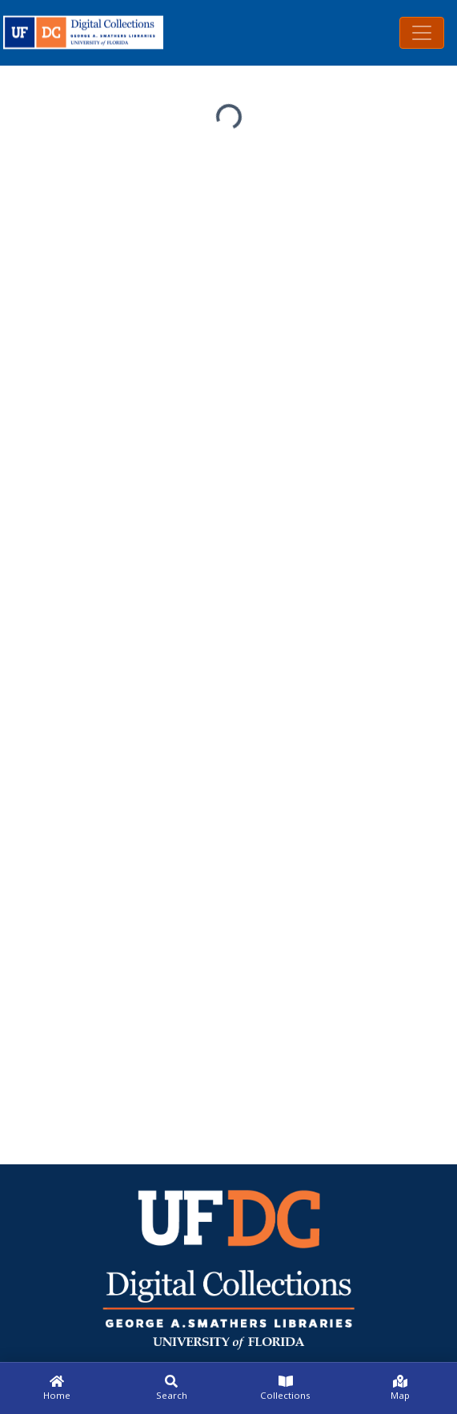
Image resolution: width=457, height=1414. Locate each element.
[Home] (57, 1388)
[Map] (400, 1388)
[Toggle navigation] (421, 33)
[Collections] (286, 1388)
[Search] (171, 1388)
